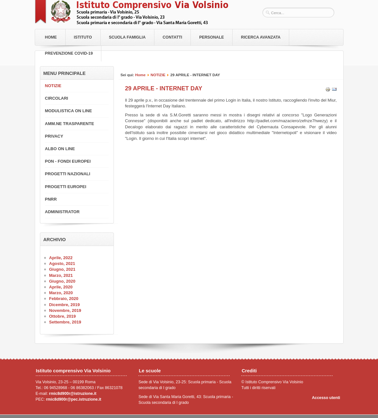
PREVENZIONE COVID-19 (69, 53)
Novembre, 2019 (65, 310)
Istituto (83, 37)
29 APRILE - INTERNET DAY (163, 88)
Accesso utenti (326, 397)
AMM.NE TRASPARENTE (69, 123)
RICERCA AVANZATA (261, 37)
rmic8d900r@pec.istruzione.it (73, 399)
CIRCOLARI (56, 98)
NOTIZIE (158, 75)
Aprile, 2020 (61, 287)
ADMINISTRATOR (62, 211)
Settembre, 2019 (65, 322)
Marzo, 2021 (61, 275)
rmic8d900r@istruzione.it (72, 393)
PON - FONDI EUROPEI (68, 161)
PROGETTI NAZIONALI (67, 173)
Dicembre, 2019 (64, 304)
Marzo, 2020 (61, 292)
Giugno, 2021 (62, 269)
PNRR (51, 199)
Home (51, 37)
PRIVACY (54, 136)
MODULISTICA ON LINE (68, 110)
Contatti (172, 37)
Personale (211, 37)
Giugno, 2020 (62, 281)
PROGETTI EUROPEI (66, 186)
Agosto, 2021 (62, 263)
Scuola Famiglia (127, 37)
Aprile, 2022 (61, 257)
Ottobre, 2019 (62, 316)
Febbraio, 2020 (63, 298)
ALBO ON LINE (60, 148)
